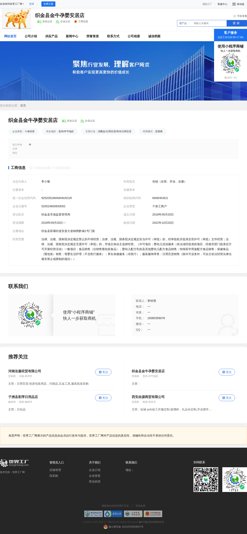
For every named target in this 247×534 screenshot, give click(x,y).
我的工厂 (207, 4)
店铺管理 (55, 470)
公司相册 (134, 36)
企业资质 (94, 475)
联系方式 (113, 36)
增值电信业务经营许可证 (115, 505)
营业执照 (94, 481)
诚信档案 (154, 36)
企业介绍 (94, 470)
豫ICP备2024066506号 (151, 522)
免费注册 (48, 3)
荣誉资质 (92, 36)
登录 (31, 3)
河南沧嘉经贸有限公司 (24, 371)
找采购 (53, 475)
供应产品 (51, 36)
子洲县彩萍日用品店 (23, 397)
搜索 (237, 23)
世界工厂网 (18, 472)
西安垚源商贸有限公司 (148, 397)
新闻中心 (72, 36)
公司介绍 (31, 36)
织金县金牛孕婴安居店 (148, 371)
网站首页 (10, 36)
